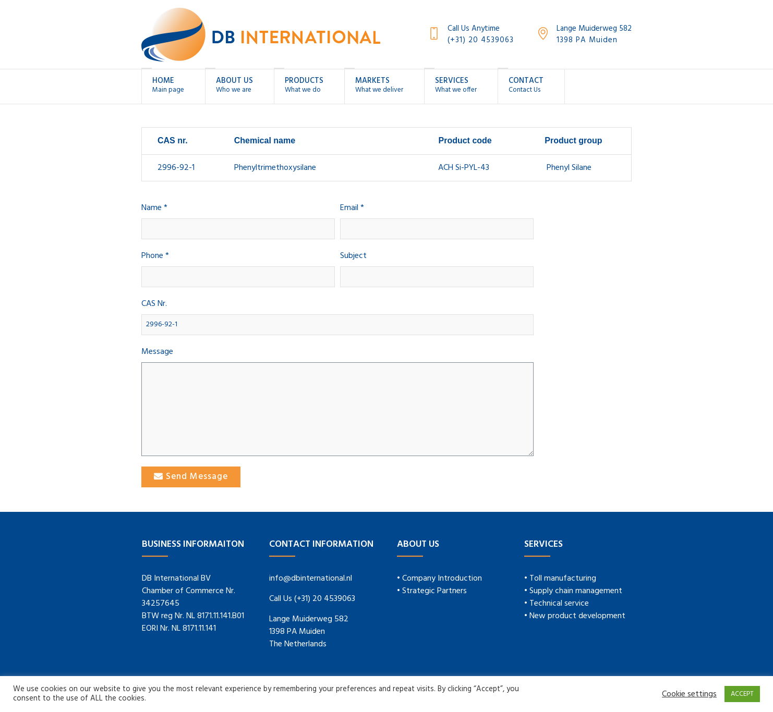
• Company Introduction (439, 578)
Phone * (155, 256)
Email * (352, 208)
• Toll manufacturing (560, 578)
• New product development (574, 616)
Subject (353, 256)
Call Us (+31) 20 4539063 (312, 599)
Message (157, 352)
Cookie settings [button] (689, 694)
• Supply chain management (573, 591)
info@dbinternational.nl (310, 578)
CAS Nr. (154, 304)
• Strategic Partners (432, 591)
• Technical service (556, 603)
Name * (154, 208)
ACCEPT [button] (742, 694)
